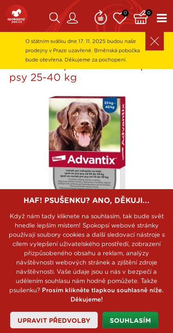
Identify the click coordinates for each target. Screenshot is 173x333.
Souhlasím (130, 321)
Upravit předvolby (54, 321)
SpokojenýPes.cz (16, 16)
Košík (143, 16)
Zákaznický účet (72, 18)
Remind (101, 16)
